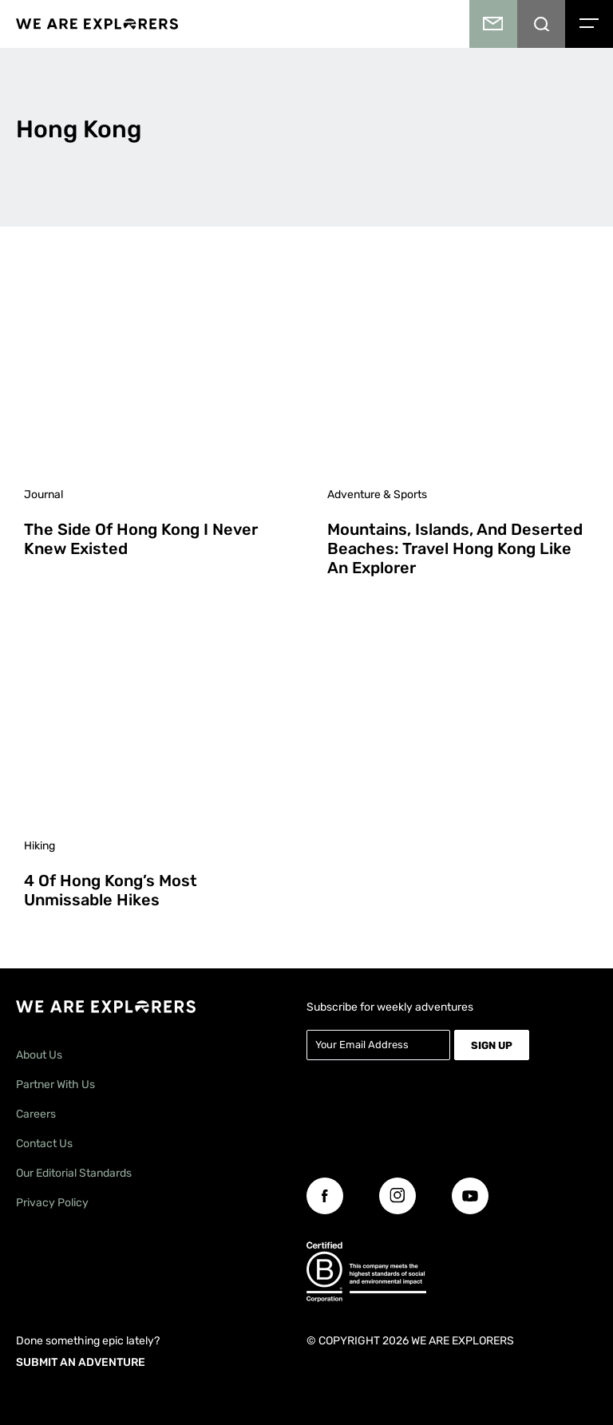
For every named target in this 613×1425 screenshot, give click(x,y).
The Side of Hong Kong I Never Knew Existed (141, 539)
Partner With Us (55, 1084)
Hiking (39, 846)
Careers (36, 1114)
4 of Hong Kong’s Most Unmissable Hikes (110, 890)
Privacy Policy (52, 1202)
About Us (39, 1055)
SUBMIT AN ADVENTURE (80, 1362)
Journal (43, 494)
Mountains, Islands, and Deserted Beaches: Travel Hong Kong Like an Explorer (455, 548)
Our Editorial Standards (74, 1173)
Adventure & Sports (377, 494)
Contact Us (44, 1143)
